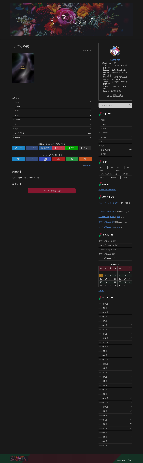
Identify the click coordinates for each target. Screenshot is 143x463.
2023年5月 (115, 325)
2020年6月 (115, 424)
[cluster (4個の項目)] (123, 170)
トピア (53, 125)
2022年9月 (115, 350)
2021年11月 (115, 363)
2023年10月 (115, 312)
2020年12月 (115, 398)
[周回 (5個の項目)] (106, 170)
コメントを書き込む (52, 192)
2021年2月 (115, 389)
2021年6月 (115, 376)
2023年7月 (115, 316)
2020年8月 (115, 415)
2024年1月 (115, 307)
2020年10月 (115, 406)
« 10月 (101, 291)
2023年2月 (115, 329)
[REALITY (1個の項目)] (126, 177)
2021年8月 (115, 368)
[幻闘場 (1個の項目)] (115, 177)
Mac (53, 106)
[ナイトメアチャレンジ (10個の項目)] (115, 167)
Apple (53, 102)
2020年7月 (115, 419)
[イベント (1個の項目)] (104, 177)
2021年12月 (115, 359)
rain (118, 217)
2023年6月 (115, 320)
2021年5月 (115, 381)
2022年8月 (115, 355)
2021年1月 (115, 393)
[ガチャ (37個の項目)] (103, 167)
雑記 (53, 129)
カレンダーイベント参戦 (108, 203)
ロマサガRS (53, 134)
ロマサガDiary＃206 (107, 222)
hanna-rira (115, 60)
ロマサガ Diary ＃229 (107, 250)
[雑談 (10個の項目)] (128, 167)
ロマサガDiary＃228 (107, 254)
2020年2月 (115, 441)
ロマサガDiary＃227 (107, 258)
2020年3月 (115, 436)
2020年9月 (115, 411)
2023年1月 (115, 333)
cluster (53, 120)
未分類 (53, 139)
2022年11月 (115, 342)
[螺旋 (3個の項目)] (128, 174)
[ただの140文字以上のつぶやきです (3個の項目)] (111, 174)
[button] (130, 105)
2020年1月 (115, 445)
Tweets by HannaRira (107, 190)
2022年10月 (115, 346)
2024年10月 (115, 303)
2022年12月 (115, 338)
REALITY (53, 115)
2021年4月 (115, 385)
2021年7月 (115, 372)
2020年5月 (115, 428)
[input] (115, 105)
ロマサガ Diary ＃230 (107, 241)
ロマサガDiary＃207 (107, 212)
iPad (53, 111)
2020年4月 (115, 432)
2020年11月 (115, 402)
